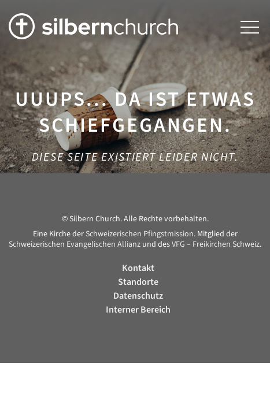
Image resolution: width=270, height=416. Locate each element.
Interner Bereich (138, 309)
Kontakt (138, 268)
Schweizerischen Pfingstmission (140, 234)
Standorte (138, 282)
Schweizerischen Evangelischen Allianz (74, 244)
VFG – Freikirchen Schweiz (216, 244)
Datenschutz (138, 295)
